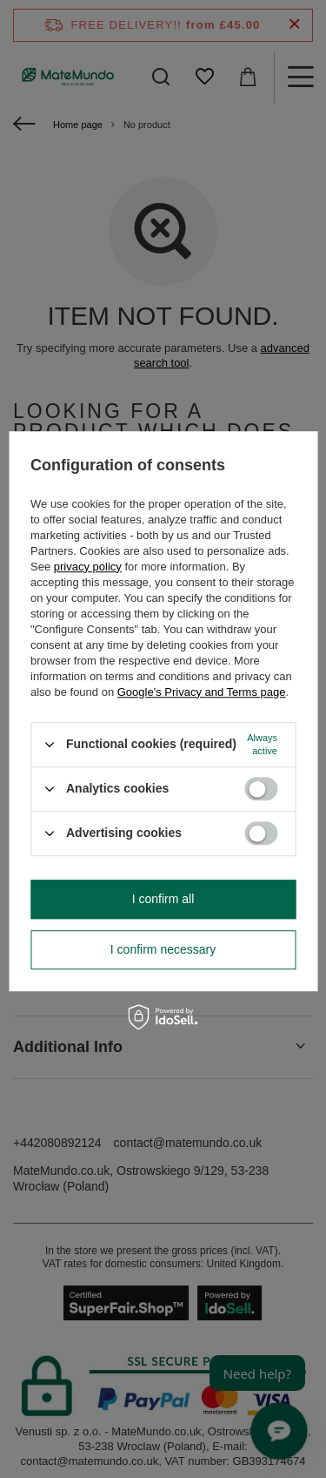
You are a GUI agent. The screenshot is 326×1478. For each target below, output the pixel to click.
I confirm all (163, 899)
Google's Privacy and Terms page (201, 692)
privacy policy (88, 566)
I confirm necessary (163, 949)
